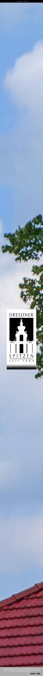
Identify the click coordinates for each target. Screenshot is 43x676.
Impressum (30, 2)
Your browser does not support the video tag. (21, 339)
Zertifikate (22, 2)
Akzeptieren (33, 673)
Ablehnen (38, 673)
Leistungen (18, 1)
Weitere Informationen (32, 675)
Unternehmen (9, 2)
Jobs (16, 2)
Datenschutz (38, 2)
